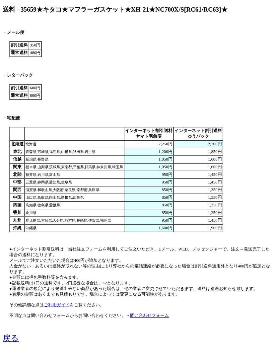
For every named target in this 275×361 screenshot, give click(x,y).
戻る (11, 338)
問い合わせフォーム (149, 315)
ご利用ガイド (57, 305)
